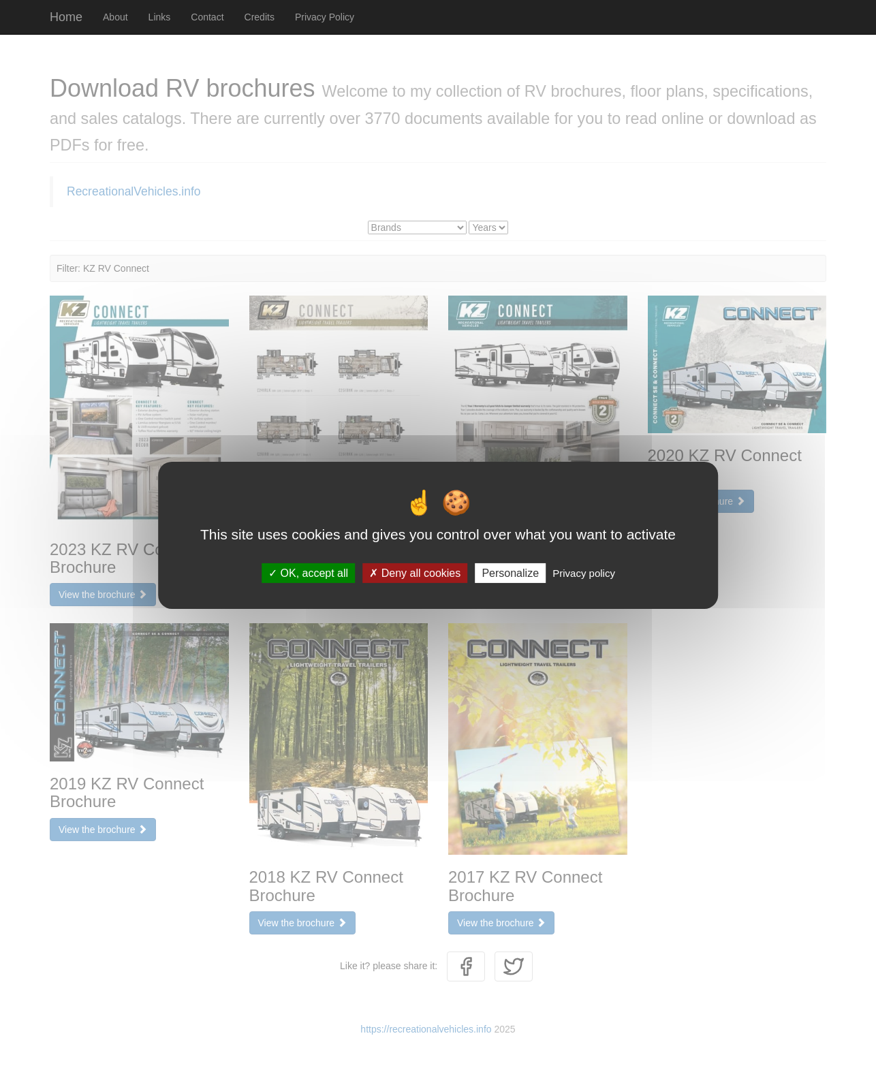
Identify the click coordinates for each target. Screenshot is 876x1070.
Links (159, 17)
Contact (207, 17)
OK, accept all (308, 572)
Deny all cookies (414, 572)
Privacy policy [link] (583, 572)
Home (66, 17)
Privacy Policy (324, 17)
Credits (260, 17)
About (115, 17)
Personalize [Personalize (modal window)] (510, 572)
